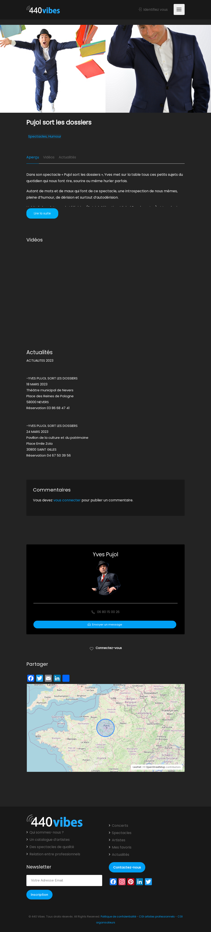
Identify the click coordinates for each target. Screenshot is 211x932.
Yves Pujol (105, 554)
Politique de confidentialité (118, 916)
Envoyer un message (105, 624)
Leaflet (137, 767)
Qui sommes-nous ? (46, 832)
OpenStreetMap (155, 767)
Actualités (67, 157)
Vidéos (49, 157)
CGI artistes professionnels (157, 916)
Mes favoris (121, 847)
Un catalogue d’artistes (49, 839)
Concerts (120, 825)
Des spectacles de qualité (51, 847)
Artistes (118, 840)
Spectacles (37, 136)
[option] (158, 69)
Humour (54, 136)
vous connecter (67, 500)
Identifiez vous (153, 9)
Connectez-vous (105, 647)
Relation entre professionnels (54, 854)
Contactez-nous (127, 867)
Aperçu (32, 157)
